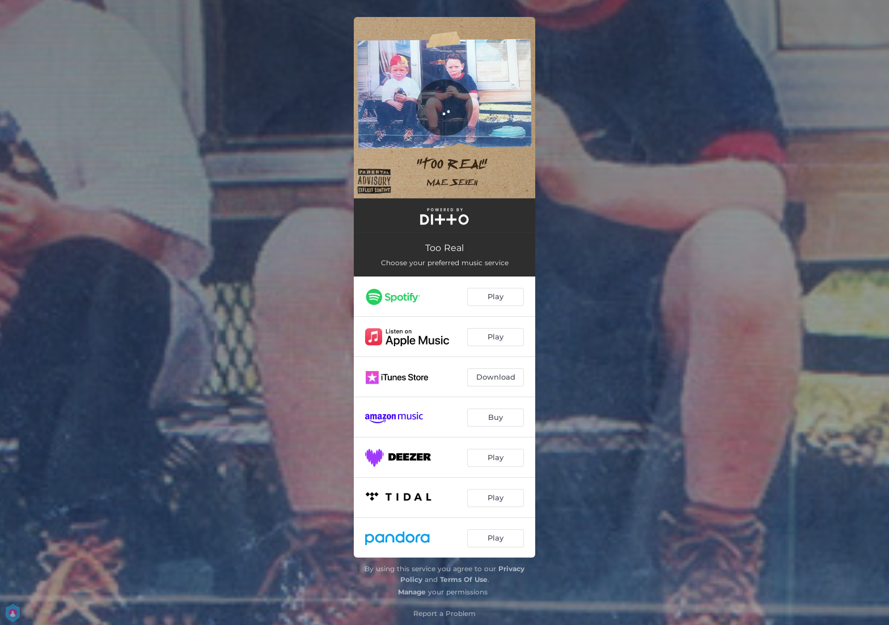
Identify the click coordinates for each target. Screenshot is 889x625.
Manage (412, 592)
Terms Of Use (464, 579)
